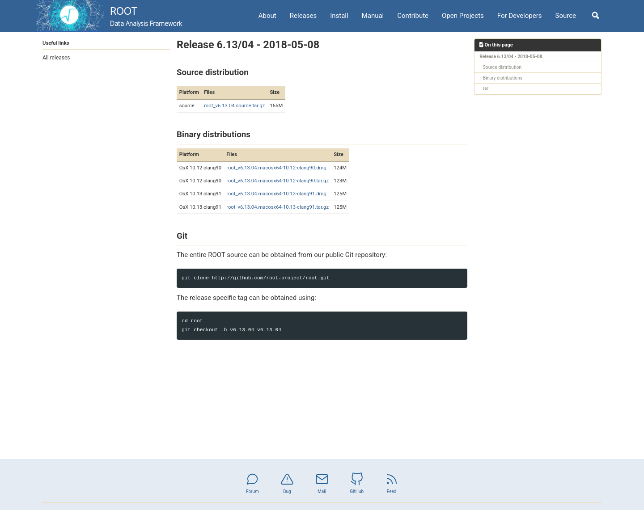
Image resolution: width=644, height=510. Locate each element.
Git (486, 89)
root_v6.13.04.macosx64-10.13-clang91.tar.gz (277, 207)
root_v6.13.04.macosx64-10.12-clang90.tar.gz (277, 181)
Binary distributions (502, 78)
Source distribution (502, 67)
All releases (56, 58)
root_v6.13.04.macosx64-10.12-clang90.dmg (276, 168)
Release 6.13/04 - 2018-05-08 (510, 56)
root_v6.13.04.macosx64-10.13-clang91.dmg (276, 194)
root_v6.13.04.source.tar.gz (234, 106)
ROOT (146, 16)
